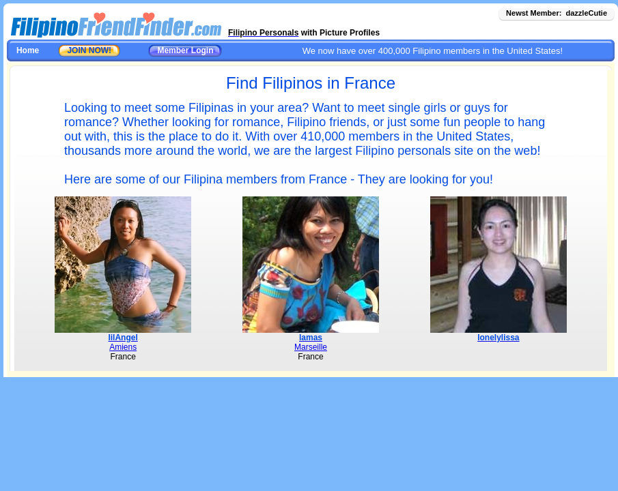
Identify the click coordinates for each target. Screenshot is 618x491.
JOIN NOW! (89, 50)
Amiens (123, 347)
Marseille (310, 347)
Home (27, 50)
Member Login (185, 50)
